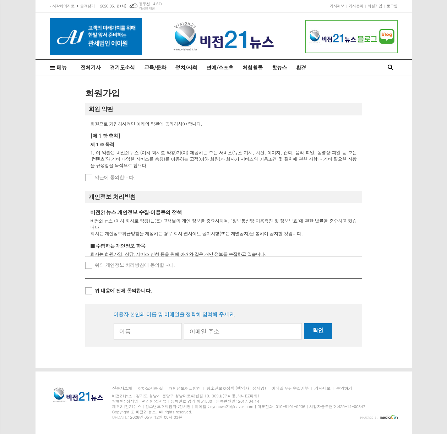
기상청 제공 (147, 8)
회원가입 (374, 6)
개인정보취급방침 (185, 388)
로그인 (391, 6)
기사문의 (356, 6)
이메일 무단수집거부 (290, 388)
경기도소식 (122, 67)
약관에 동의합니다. (115, 177)
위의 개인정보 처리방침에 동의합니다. (135, 264)
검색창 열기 (390, 68)
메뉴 (62, 67)
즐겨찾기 (87, 6)
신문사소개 (122, 388)
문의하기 (344, 388)
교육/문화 (155, 67)
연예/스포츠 (219, 67)
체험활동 (252, 67)
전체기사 (90, 67)
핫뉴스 (279, 67)
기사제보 (336, 6)
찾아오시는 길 (150, 388)
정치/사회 (186, 67)
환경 (301, 67)
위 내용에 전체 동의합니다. (123, 290)
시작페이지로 (64, 6)
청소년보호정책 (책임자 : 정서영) (236, 388)
